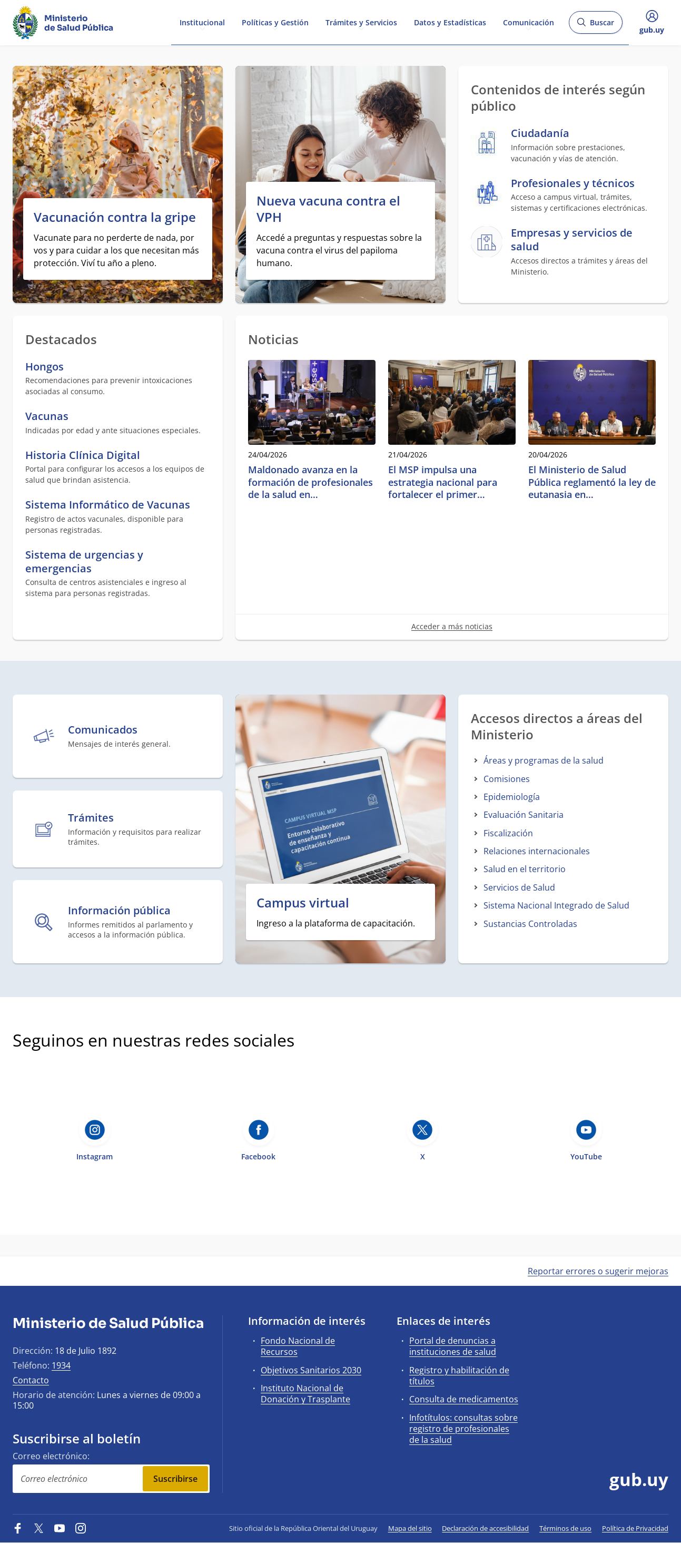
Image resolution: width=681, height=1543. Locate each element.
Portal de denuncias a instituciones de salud (452, 1346)
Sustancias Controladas (530, 924)
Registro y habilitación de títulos (459, 1375)
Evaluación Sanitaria (523, 815)
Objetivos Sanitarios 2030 (311, 1370)
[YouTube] (59, 1528)
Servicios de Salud (519, 887)
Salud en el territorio (524, 869)
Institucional (202, 22)
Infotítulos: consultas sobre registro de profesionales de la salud (463, 1429)
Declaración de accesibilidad (485, 1528)
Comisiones (506, 779)
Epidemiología (511, 797)
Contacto (31, 1380)
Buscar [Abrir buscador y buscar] (595, 25)
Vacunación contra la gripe (115, 217)
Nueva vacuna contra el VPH (328, 208)
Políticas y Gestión (275, 22)
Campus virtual (302, 902)
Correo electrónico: (51, 1456)
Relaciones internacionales (536, 851)
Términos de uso (565, 1528)
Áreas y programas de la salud (543, 760)
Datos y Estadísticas (450, 22)
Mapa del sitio (410, 1528)
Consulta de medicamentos (463, 1399)
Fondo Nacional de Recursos (298, 1346)
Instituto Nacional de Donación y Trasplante (305, 1393)
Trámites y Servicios (361, 22)
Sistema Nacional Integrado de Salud (556, 905)
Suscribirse (175, 1479)
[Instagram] (80, 1528)
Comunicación (528, 22)
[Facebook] (18, 1528)
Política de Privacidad (635, 1528)
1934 (61, 1365)
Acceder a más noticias (451, 626)
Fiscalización (508, 833)
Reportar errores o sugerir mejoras (598, 1271)
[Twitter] (39, 1528)
